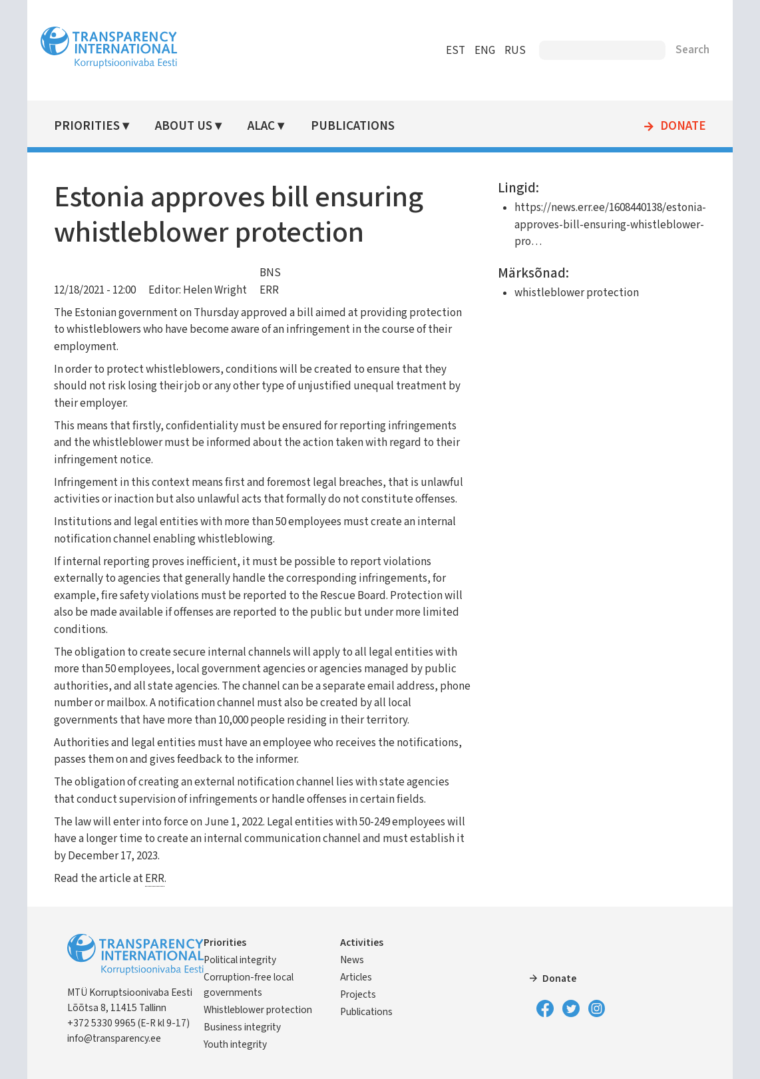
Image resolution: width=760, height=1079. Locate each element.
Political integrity (240, 960)
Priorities (87, 126)
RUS (515, 50)
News (352, 960)
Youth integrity (235, 1044)
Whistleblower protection (258, 1009)
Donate (683, 126)
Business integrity (242, 1027)
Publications (353, 126)
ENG (485, 50)
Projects (358, 994)
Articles (356, 977)
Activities (361, 942)
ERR (269, 290)
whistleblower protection (576, 293)
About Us (183, 126)
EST (455, 50)
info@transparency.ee (114, 1038)
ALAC (261, 126)
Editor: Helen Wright (197, 290)
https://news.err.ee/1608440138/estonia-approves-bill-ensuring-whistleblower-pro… (610, 224)
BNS (270, 273)
